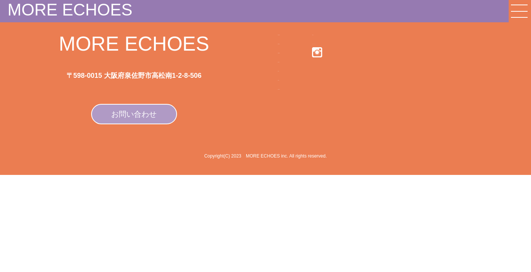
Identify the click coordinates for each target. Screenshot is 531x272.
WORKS (247, 95)
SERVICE (250, 57)
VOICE (245, 132)
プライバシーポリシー (335, 54)
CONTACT (251, 151)
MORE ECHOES (70, 9)
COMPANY (252, 38)
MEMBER (250, 76)
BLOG (244, 113)
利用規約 (316, 37)
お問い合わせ (134, 114)
